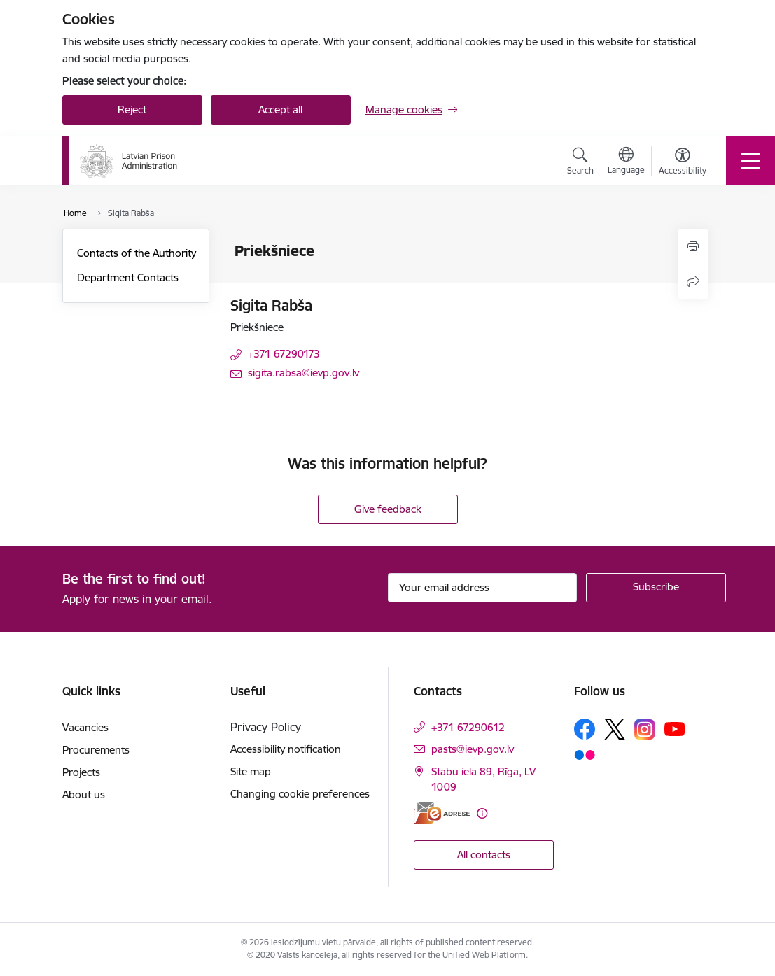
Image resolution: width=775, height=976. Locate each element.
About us (83, 794)
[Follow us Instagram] (644, 729)
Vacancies (85, 727)
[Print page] (693, 246)
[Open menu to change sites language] (626, 162)
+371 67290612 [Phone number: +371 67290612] (468, 727)
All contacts (483, 854)
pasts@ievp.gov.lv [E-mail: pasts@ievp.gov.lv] (472, 749)
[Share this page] (693, 281)
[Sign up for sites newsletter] (656, 587)
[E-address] (442, 813)
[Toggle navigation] (750, 160)
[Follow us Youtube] (674, 728)
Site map (250, 771)
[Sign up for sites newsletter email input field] (482, 587)
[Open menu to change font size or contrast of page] (682, 163)
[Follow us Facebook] (584, 729)
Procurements (96, 749)
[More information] (482, 813)
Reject (132, 109)
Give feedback (387, 509)
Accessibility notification (285, 749)
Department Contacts (128, 277)
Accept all (280, 109)
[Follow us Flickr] (584, 754)
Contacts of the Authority (136, 253)
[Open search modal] (580, 163)
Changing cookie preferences (300, 793)
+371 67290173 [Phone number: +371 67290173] (284, 353)
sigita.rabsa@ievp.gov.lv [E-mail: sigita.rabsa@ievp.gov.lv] (303, 372)
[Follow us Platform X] (614, 729)
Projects (81, 772)
